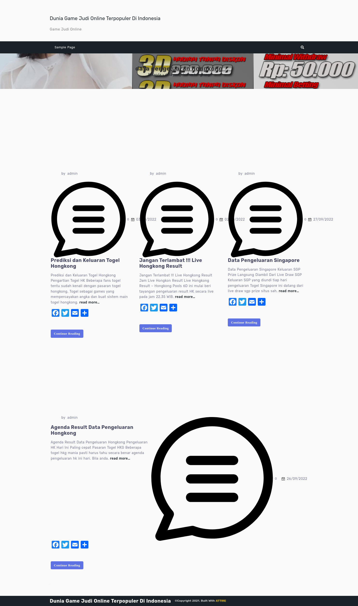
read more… (89, 302)
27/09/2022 (323, 219)
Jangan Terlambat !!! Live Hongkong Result (170, 263)
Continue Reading (67, 333)
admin (72, 174)
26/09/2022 (297, 479)
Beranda (154, 75)
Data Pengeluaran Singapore (264, 260)
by (63, 174)
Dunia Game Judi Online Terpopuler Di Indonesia (105, 18)
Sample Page (65, 47)
